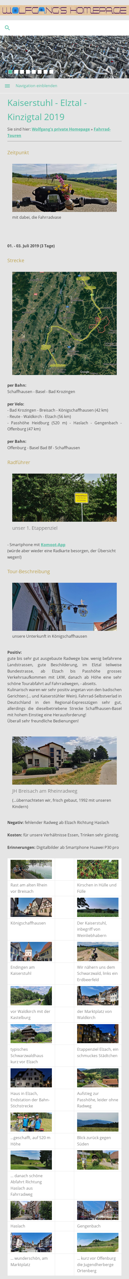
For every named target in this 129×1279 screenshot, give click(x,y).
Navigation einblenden (36, 85)
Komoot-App (53, 544)
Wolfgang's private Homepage (61, 129)
